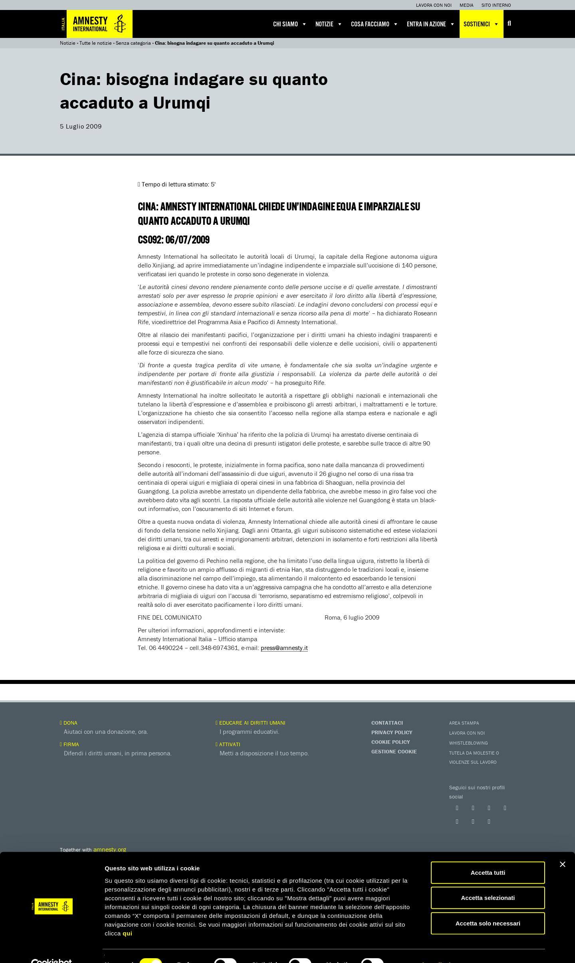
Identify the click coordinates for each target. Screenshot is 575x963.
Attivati (228, 744)
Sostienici (482, 24)
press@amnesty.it (284, 648)
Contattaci (387, 722)
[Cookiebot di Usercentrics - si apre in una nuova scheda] (52, 947)
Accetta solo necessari (488, 905)
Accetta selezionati (488, 880)
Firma (69, 744)
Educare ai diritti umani (251, 722)
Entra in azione (431, 24)
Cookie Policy (390, 741)
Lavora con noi (434, 5)
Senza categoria (133, 43)
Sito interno (496, 5)
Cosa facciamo (375, 24)
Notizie (329, 24)
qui (127, 915)
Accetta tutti (488, 854)
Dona (68, 722)
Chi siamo (290, 24)
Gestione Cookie (394, 751)
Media (467, 5)
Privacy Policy (391, 732)
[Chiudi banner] (562, 846)
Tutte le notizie (95, 43)
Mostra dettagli (420, 947)
